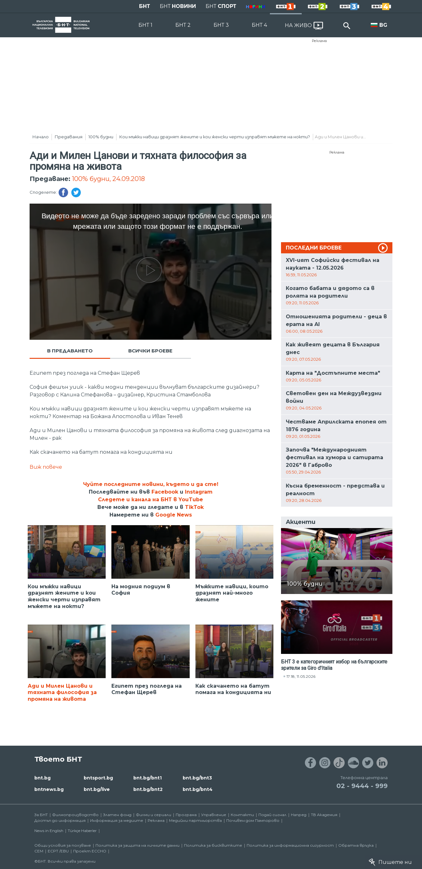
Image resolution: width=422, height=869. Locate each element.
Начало (40, 136)
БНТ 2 (183, 25)
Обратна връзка (356, 845)
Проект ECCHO (89, 851)
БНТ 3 (221, 25)
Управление (213, 814)
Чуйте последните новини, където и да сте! (150, 484)
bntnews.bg (49, 789)
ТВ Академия (324, 814)
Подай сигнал (272, 814)
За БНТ (41, 814)
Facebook (164, 492)
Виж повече (46, 467)
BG (383, 25)
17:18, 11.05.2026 (300, 676)
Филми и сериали (153, 814)
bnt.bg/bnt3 (197, 778)
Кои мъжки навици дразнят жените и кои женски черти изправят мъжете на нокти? (214, 136)
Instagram (199, 492)
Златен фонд (117, 814)
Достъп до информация (60, 820)
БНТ (144, 6)
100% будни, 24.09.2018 (108, 179)
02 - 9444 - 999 (362, 786)
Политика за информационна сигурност (290, 845)
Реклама (319, 41)
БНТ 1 (145, 25)
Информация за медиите (116, 820)
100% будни (100, 136)
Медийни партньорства (195, 820)
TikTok (194, 507)
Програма (186, 814)
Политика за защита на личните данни (137, 845)
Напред (298, 814)
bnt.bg (42, 778)
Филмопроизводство (75, 814)
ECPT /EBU (58, 851)
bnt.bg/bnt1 (147, 778)
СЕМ (38, 851)
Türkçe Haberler (82, 830)
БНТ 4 (259, 25)
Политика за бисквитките (213, 845)
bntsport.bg (98, 778)
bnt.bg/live (97, 789)
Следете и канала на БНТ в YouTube (150, 499)
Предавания (68, 136)
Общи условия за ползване (62, 845)
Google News (173, 515)
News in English (48, 830)
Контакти (242, 814)
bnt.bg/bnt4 (198, 789)
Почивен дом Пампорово (252, 820)
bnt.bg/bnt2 (148, 789)
